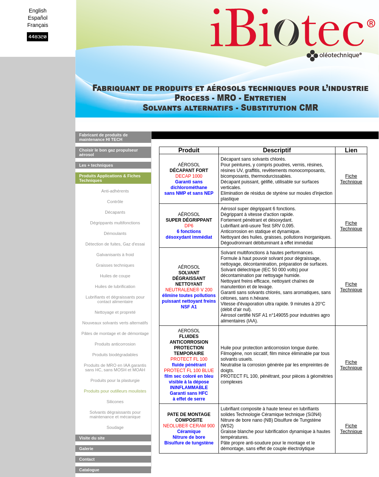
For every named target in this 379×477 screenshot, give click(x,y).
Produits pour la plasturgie (115, 380)
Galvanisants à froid (115, 254)
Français (37, 25)
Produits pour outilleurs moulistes (115, 391)
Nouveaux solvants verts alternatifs (115, 323)
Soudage (115, 427)
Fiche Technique (351, 179)
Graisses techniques (115, 265)
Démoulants (115, 233)
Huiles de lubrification (115, 286)
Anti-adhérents (115, 191)
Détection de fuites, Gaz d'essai (115, 244)
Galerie (86, 448)
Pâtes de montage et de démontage (115, 333)
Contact (87, 459)
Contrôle (115, 201)
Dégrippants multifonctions (115, 223)
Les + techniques (96, 165)
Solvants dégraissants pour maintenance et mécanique (115, 414)
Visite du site (92, 438)
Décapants (115, 212)
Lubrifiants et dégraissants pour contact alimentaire (115, 299)
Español (37, 18)
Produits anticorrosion (115, 344)
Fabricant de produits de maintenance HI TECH (103, 137)
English (38, 11)
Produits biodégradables (115, 354)
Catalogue (89, 470)
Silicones (115, 401)
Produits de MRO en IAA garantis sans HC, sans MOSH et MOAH (115, 367)
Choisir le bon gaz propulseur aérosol (108, 152)
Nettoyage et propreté (115, 312)
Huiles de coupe (115, 276)
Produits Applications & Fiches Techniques (109, 178)
